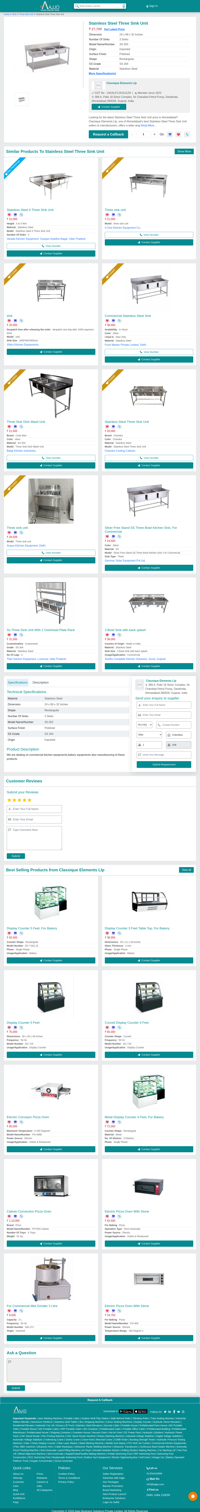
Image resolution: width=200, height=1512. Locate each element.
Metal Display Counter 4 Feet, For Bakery (134, 1115)
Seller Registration (113, 1471)
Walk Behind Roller (121, 1416)
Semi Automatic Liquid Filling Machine (60, 1448)
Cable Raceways (64, 1444)
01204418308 (154, 1471)
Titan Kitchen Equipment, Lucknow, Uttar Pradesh (36, 657)
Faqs (16, 1500)
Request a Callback (108, 132)
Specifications (18, 680)
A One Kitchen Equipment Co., (123, 225)
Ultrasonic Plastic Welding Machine (93, 1444)
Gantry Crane (72, 1437)
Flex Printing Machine (53, 1434)
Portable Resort (28, 1427)
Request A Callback (99, 1398)
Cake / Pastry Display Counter (40, 1441)
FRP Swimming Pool (144, 1451)
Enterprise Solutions (114, 1496)
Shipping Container (60, 1430)
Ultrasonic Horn (45, 1444)
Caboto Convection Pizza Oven (29, 1209)
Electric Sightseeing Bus (124, 1455)
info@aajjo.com (155, 1482)
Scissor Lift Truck (65, 1423)
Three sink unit (115, 208)
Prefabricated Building (158, 1427)
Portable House (129, 1423)
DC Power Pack (132, 1430)
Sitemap (17, 1475)
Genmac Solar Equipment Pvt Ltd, (125, 558)
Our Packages (111, 1479)
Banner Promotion (113, 1483)
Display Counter (142, 1420)
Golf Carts (144, 1455)
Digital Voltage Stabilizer (169, 1434)
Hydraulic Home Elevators (166, 1420)
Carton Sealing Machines (119, 1420)
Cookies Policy (66, 1471)
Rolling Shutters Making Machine (139, 1448)
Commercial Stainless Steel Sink (128, 314)
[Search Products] (75, 4)
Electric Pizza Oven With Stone (127, 1209)
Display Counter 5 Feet (23, 1020)
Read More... (148, 123)
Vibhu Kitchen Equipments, (23, 342)
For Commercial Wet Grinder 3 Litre (32, 1304)
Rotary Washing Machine (111, 1434)
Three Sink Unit (26, 12)
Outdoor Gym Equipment (97, 1455)
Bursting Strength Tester (142, 1437)
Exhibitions (19, 1496)
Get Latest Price (114, 27)
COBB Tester (121, 1437)
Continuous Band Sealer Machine (157, 1444)
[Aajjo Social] (165, 1409)
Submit (16, 854)
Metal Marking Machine (91, 1441)
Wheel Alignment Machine (31, 1451)
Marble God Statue (116, 1441)
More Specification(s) (102, 71)
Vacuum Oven (99, 1430)
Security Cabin (111, 1423)
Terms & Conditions (69, 1475)
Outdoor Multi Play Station (95, 1416)
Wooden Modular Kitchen (106, 1448)
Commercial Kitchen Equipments (169, 1441)
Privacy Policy (66, 1479)
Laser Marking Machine (49, 1416)
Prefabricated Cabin (110, 1427)
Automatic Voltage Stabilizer (27, 1437)
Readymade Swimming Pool (67, 1455)
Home (6, 12)
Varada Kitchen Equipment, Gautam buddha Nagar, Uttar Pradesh (46, 236)
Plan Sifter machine (24, 1444)
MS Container (90, 1427)
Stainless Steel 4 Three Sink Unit (30, 208)
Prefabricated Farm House (153, 1423)
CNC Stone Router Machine (81, 1434)
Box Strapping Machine (91, 1420)
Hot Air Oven (115, 1430)
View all (186, 868)
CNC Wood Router (30, 1434)
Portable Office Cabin (134, 1427)
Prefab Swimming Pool (120, 1451)
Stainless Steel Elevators (89, 1423)
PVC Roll (132, 1441)
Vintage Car (158, 1455)
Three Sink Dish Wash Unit (26, 419)
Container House (81, 1430)
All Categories (44, 1488)
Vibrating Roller (141, 1416)
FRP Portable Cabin (71, 1427)
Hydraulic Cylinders (153, 1430)
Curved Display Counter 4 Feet (127, 1020)
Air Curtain (144, 1441)
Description (41, 680)
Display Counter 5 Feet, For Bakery (32, 926)
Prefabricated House (38, 1430)
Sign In (152, 5)
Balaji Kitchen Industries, (21, 448)
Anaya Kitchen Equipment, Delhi (26, 543)
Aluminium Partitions (42, 1420)
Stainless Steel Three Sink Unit (127, 419)
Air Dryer (86, 1448)
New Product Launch (114, 1492)
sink (9, 314)
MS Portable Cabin (49, 1427)
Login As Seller (111, 1500)
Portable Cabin (71, 1416)
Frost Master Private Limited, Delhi (125, 342)
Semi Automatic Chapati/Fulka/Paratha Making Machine (76, 1451)
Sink (14, 12)
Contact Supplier (111, 104)
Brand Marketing (112, 1488)
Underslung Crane (54, 1437)
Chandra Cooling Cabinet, (120, 448)
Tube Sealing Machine (162, 1416)
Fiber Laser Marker (67, 1441)
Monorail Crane (104, 1437)
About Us (18, 1471)
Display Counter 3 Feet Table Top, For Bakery (137, 926)
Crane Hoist (88, 1437)
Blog (15, 1488)
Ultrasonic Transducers (125, 1444)
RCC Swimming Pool (39, 1455)
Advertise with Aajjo (114, 1475)
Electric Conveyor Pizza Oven (28, 1115)
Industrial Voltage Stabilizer (140, 1434)
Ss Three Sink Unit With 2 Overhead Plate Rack (41, 628)
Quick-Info (18, 1492)
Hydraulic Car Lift (45, 1423)
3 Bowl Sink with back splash (125, 628)
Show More (184, 149)
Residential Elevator (23, 1423)
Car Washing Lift (166, 1448)
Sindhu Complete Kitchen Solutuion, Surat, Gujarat (135, 657)
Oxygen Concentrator (41, 1458)
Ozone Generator (64, 1458)
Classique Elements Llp (121, 81)
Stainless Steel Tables (66, 1420)
